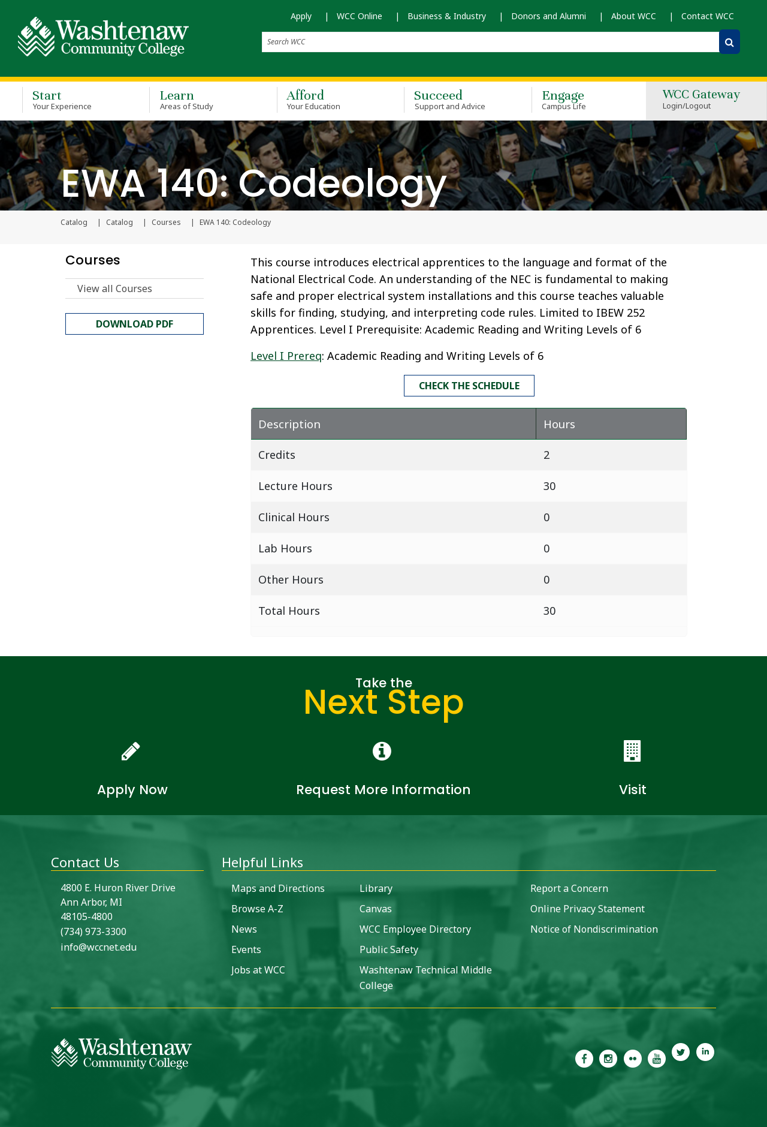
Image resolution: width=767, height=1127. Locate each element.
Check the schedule (469, 385)
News (244, 927)
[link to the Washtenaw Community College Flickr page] (633, 1056)
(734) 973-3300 (93, 930)
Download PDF (134, 324)
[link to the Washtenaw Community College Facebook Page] (584, 1056)
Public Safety (389, 948)
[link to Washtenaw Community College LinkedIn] (705, 1056)
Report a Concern (569, 887)
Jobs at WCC (258, 968)
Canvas (376, 907)
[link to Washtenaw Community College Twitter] (680, 1056)
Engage (578, 98)
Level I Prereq (286, 356)
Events (246, 948)
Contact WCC (707, 16)
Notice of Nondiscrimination (594, 927)
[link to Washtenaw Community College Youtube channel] (657, 1056)
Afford (323, 98)
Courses (166, 223)
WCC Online (359, 16)
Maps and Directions (278, 887)
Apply (301, 16)
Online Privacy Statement (587, 907)
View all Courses (114, 289)
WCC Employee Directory (415, 927)
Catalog (119, 223)
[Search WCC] (729, 41)
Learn (195, 98)
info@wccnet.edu (99, 945)
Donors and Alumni (548, 16)
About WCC (633, 16)
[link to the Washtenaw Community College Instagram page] (608, 1056)
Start (68, 98)
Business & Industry (446, 16)
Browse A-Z (257, 907)
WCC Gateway (701, 99)
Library (376, 887)
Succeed (450, 98)
